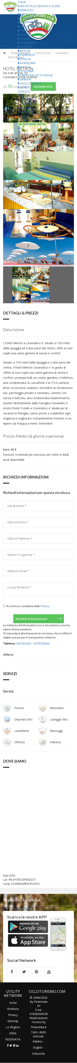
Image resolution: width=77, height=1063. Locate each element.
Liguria (25, 38)
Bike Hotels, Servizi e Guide (39, 6)
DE (19, 132)
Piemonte (26, 55)
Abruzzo (26, 10)
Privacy (45, 606)
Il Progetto (27, 120)
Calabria (26, 18)
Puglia (24, 59)
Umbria (24, 79)
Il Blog (23, 116)
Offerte (24, 91)
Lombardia (27, 42)
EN (19, 128)
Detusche (38, 1053)
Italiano (38, 1041)
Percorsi (25, 99)
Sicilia (24, 67)
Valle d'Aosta (29, 83)
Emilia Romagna (31, 26)
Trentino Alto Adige (35, 75)
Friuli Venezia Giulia (35, 30)
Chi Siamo (25, 103)
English (37, 1047)
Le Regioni (13, 1027)
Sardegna (27, 63)
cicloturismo (22, 908)
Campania (26, 22)
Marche (25, 46)
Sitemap (12, 1021)
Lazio (23, 34)
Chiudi (22, 2)
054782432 (23, 643)
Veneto (25, 87)
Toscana (26, 71)
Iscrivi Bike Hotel (32, 124)
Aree (21, 95)
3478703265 (41, 643)
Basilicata (27, 14)
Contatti (25, 112)
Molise (24, 51)
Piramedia (37, 1027)
